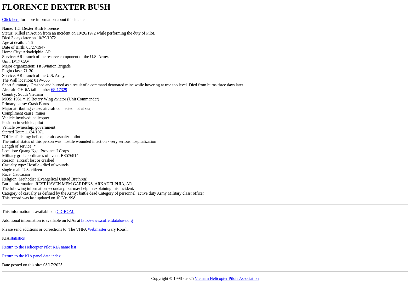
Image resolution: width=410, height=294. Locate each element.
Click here (10, 19)
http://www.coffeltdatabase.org (107, 220)
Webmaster (97, 229)
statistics (17, 238)
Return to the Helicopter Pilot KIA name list (39, 247)
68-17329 (59, 89)
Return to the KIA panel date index (31, 256)
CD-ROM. (65, 211)
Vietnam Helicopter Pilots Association (227, 278)
